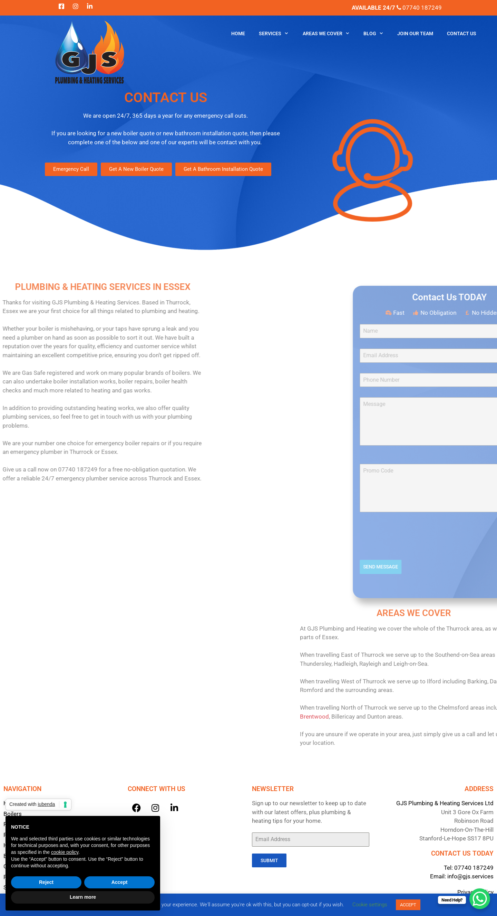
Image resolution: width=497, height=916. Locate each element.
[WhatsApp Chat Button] (479, 898)
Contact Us (461, 33)
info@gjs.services (470, 876)
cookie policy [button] (64, 852)
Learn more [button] (83, 897)
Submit (269, 860)
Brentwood (445, 716)
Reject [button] (46, 882)
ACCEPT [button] (408, 904)
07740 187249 (474, 867)
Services (277, 33)
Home (238, 33)
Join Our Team (415, 33)
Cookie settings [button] (369, 905)
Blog (376, 33)
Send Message (467, 566)
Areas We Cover (330, 33)
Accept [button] (119, 882)
